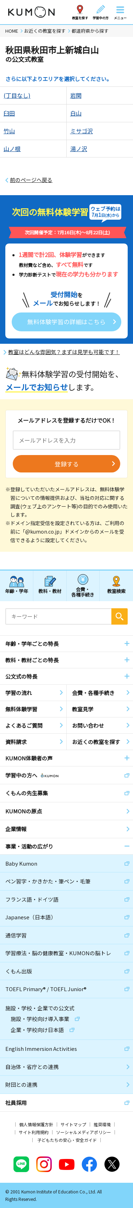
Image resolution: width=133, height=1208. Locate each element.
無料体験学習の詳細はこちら (66, 321)
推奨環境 (102, 1124)
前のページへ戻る (31, 179)
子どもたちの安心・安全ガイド (67, 1140)
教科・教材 (49, 591)
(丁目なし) (17, 95)
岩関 (76, 95)
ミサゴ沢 (81, 131)
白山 (76, 113)
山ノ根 (12, 148)
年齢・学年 (16, 591)
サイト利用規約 (34, 1132)
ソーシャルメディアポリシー (83, 1132)
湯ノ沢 (78, 148)
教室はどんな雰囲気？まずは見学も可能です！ (64, 352)
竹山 (9, 131)
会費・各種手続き (82, 592)
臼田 (9, 113)
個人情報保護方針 (36, 1124)
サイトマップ (73, 1124)
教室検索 (116, 591)
